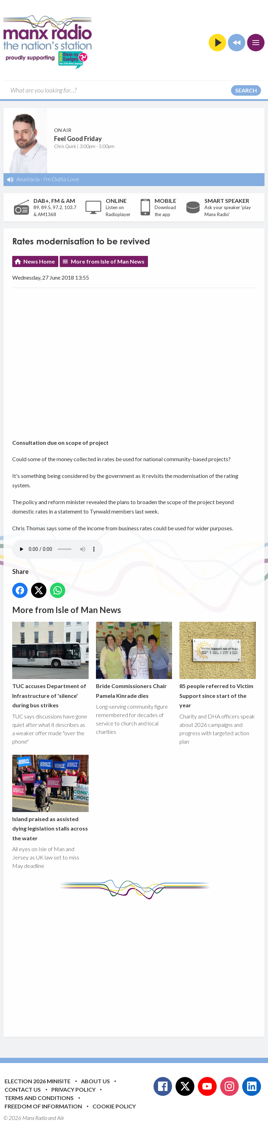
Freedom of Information (43, 1106)
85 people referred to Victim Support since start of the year (217, 665)
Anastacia (27, 179)
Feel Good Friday (78, 138)
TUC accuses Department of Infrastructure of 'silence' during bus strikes (50, 665)
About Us (95, 1081)
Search (246, 90)
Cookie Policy (114, 1106)
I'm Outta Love (61, 179)
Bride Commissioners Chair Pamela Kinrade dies (134, 660)
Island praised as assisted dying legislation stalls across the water (50, 798)
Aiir (60, 1118)
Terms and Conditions (39, 1097)
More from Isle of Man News (107, 261)
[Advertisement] (140, 963)
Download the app (165, 211)
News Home (39, 261)
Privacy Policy (73, 1089)
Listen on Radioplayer (118, 211)
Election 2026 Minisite (37, 1081)
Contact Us (23, 1089)
